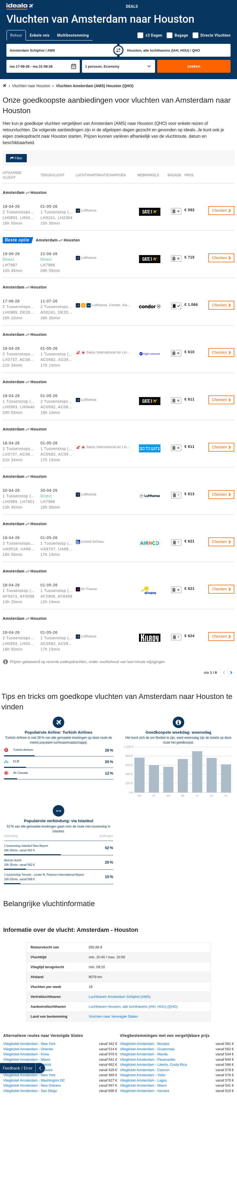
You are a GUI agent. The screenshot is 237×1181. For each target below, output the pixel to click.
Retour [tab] (16, 35)
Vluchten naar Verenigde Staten (113, 1016)
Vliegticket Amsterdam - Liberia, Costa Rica (153, 1065)
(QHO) (133, 1007)
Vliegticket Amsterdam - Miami (26, 1059)
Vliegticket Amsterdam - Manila (144, 1054)
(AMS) (120, 997)
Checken (222, 210)
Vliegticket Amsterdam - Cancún (145, 1070)
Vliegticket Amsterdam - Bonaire (145, 1044)
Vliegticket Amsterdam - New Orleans (32, 1085)
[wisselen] (118, 50)
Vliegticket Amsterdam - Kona (26, 1054)
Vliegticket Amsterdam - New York (29, 1044)
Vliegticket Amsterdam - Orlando (28, 1049)
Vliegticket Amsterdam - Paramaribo (147, 1059)
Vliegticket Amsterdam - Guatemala (147, 1049)
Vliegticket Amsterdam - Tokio (142, 1075)
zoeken (193, 66)
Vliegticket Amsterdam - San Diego (30, 1091)
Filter (18, 158)
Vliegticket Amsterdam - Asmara (144, 1091)
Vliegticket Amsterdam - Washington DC (34, 1080)
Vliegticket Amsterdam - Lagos (143, 1080)
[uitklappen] (5, 1068)
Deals (132, 6)
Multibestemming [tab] (73, 35)
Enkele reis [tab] (40, 35)
